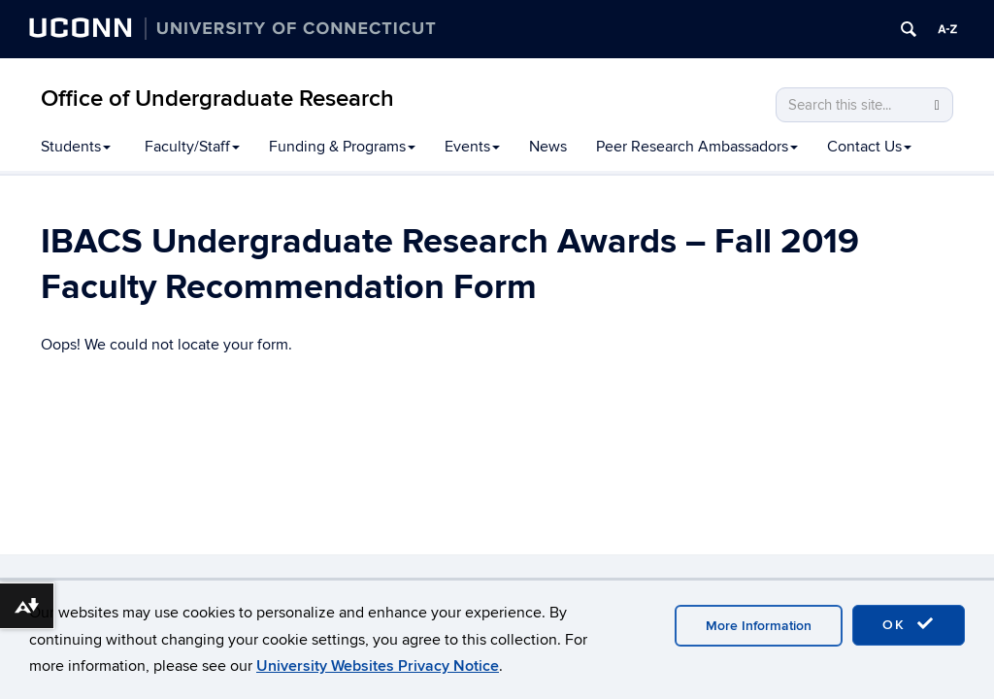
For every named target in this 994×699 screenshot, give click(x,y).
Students (76, 146)
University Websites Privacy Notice (377, 666)
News (548, 146)
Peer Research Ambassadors (697, 146)
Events (472, 146)
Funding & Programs (342, 146)
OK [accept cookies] (908, 624)
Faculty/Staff (192, 146)
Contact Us (869, 146)
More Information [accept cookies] (759, 625)
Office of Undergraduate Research (217, 98)
